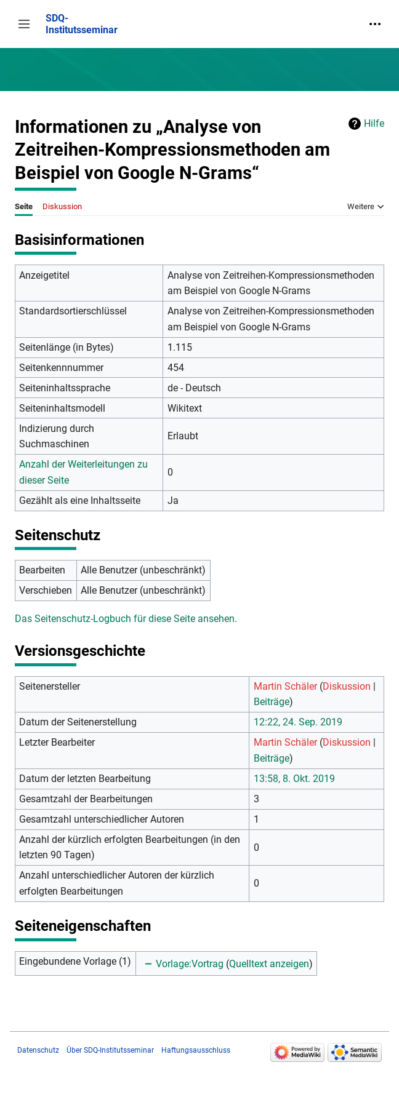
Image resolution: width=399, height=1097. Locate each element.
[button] (24, 24)
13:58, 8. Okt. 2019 (294, 778)
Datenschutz (38, 1050)
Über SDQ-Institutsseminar (110, 1050)
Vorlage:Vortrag (190, 964)
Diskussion (347, 686)
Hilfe (374, 123)
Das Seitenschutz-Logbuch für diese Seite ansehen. (126, 618)
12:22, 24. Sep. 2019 (298, 722)
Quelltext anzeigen (269, 964)
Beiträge (271, 702)
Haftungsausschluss (195, 1050)
